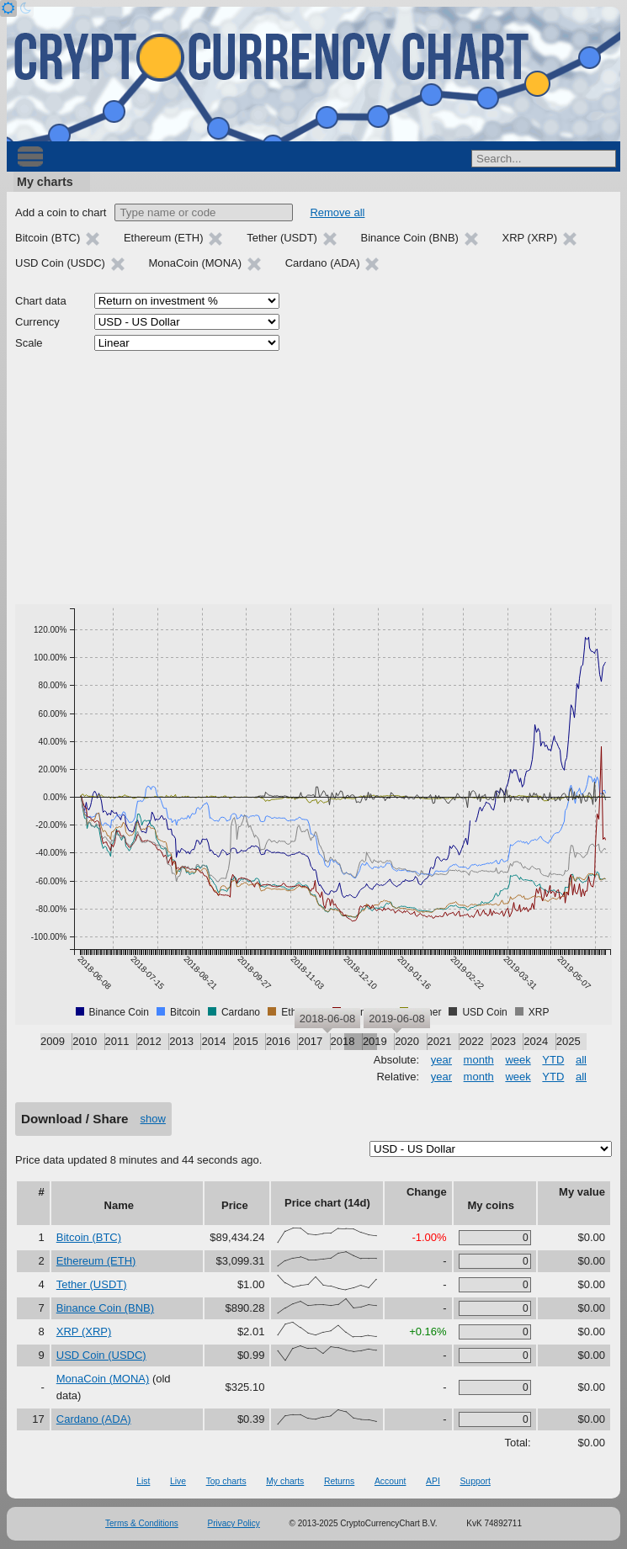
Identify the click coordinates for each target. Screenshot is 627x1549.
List (143, 1481)
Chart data (40, 300)
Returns (339, 1481)
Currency (37, 322)
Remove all (337, 212)
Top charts (226, 1481)
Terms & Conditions (141, 1523)
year (441, 1059)
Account (390, 1481)
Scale (29, 343)
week (517, 1059)
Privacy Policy (234, 1523)
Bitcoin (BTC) (88, 1237)
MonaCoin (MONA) (103, 1378)
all (581, 1059)
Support (475, 1481)
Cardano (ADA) (93, 1419)
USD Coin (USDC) (101, 1355)
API (433, 1481)
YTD (553, 1059)
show (153, 1118)
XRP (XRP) (84, 1331)
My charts (45, 181)
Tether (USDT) (91, 1284)
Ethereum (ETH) (96, 1261)
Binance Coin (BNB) (105, 1308)
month (479, 1059)
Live (178, 1481)
